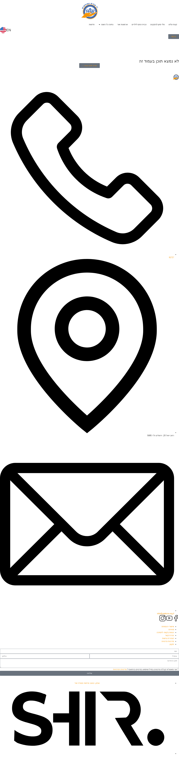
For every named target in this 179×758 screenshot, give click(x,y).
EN (8, 30)
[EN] (3, 30)
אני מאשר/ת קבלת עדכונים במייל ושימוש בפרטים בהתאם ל (145, 669)
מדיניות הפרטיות (120, 669)
